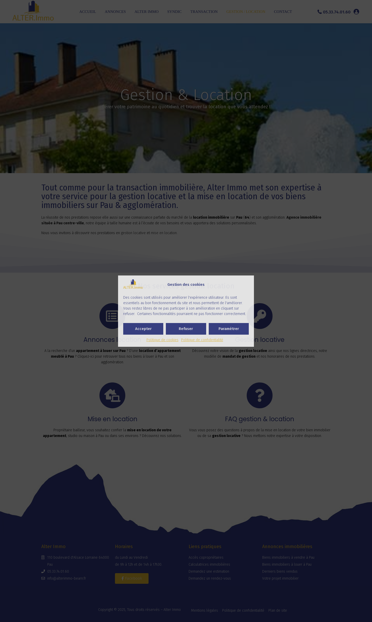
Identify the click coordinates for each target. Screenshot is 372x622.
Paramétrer (229, 328)
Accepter (143, 328)
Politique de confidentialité (202, 340)
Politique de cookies (162, 340)
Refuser (186, 328)
